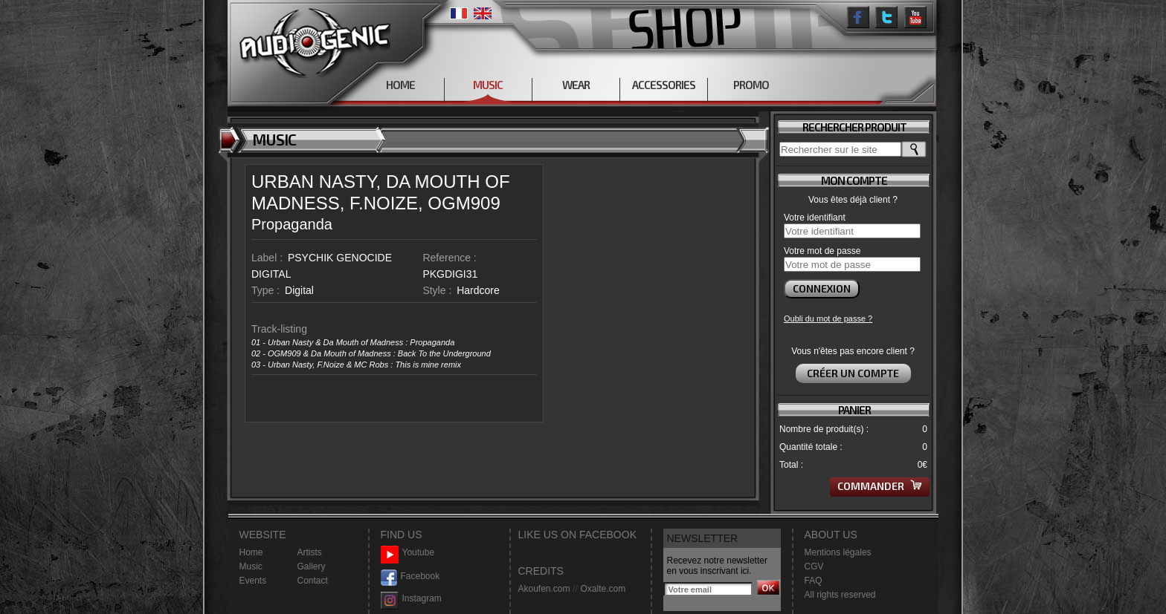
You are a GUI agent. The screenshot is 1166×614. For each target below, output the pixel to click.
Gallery (311, 566)
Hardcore (478, 290)
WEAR (576, 84)
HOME (400, 84)
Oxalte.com (602, 589)
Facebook (410, 576)
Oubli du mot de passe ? (828, 318)
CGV (814, 566)
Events (253, 580)
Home (251, 552)
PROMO (751, 84)
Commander (879, 486)
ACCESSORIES (663, 84)
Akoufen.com (544, 589)
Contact (312, 580)
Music (250, 566)
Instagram (411, 599)
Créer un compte (853, 373)
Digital (299, 290)
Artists (309, 552)
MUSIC (488, 84)
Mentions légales (838, 552)
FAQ (813, 580)
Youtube (408, 553)
